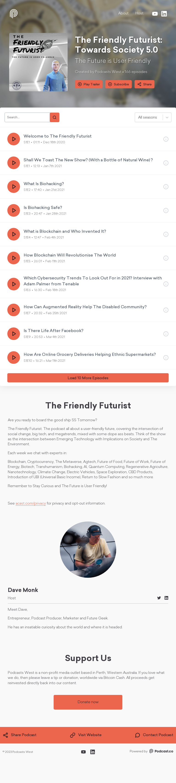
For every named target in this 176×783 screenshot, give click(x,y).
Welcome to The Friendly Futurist (58, 136)
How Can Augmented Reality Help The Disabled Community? (85, 307)
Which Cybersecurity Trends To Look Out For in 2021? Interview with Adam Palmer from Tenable (93, 281)
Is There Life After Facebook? (53, 331)
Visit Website (86, 735)
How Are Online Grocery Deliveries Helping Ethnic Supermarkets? (90, 355)
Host (139, 13)
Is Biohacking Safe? (43, 208)
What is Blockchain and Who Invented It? (65, 232)
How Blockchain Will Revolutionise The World (70, 255)
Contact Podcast (154, 735)
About (123, 13)
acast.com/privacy (31, 503)
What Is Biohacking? (44, 184)
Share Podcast (19, 735)
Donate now (88, 702)
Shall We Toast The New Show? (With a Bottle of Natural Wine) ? (88, 160)
